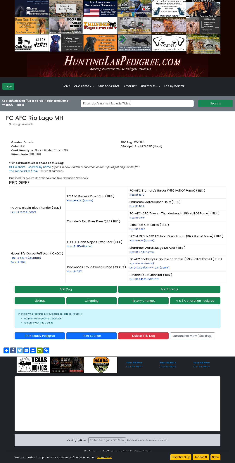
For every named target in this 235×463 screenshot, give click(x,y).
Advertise (130, 86)
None (215, 457)
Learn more (104, 457)
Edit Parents (169, 289)
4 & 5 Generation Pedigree (195, 301)
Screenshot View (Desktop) (192, 336)
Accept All (200, 457)
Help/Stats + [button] (149, 86)
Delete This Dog (143, 336)
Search (215, 103)
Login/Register (174, 86)
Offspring (92, 301)
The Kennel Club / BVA (23, 171)
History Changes (143, 301)
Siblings (39, 301)
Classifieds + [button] (83, 86)
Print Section (91, 336)
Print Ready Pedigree (40, 336)
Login (8, 86)
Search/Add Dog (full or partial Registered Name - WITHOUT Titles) (36, 103)
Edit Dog (66, 289)
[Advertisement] (117, 404)
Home (66, 86)
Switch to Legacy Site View (107, 440)
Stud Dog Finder (109, 86)
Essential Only (181, 457)
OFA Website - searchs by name (30, 167)
